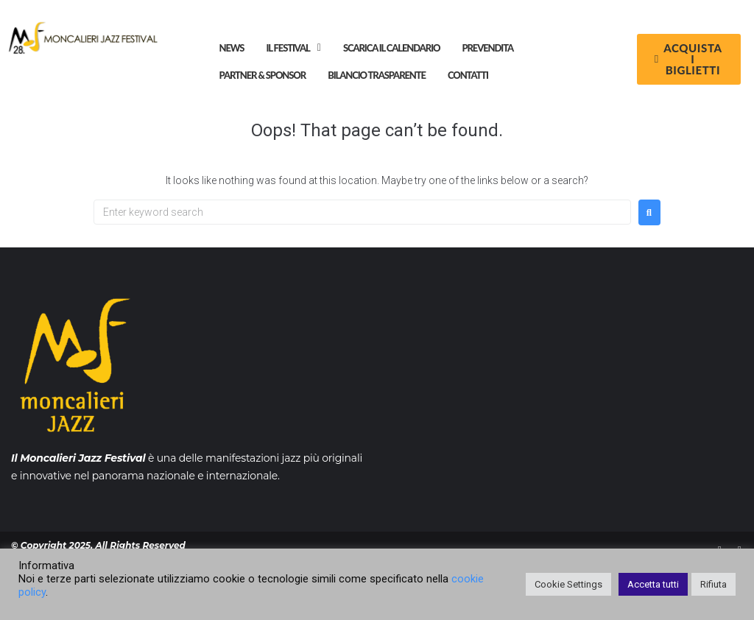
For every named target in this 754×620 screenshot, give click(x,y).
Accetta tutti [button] (653, 584)
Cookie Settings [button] (568, 584)
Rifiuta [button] (713, 584)
